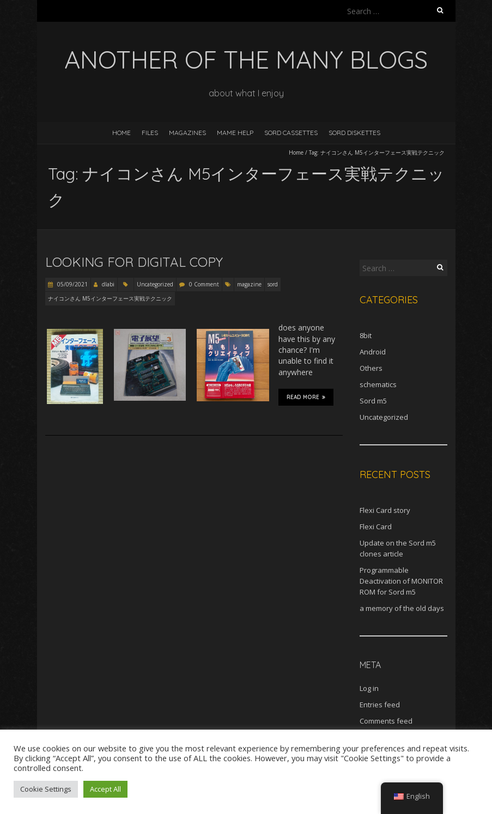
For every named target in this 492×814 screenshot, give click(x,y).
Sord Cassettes (291, 132)
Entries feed (380, 704)
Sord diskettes (354, 132)
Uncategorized (155, 284)
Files (150, 132)
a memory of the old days (402, 608)
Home (121, 132)
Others (371, 368)
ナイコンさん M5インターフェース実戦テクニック (110, 298)
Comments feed (386, 721)
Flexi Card (376, 526)
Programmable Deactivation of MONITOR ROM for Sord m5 (401, 581)
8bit (366, 335)
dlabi (108, 284)
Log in (369, 688)
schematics (378, 384)
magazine (249, 284)
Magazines (187, 132)
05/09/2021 (72, 284)
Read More (306, 396)
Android (373, 352)
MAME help (235, 132)
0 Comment (204, 284)
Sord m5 (373, 401)
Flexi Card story (385, 510)
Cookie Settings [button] (45, 789)
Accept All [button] (105, 789)
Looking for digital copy (134, 262)
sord (273, 284)
